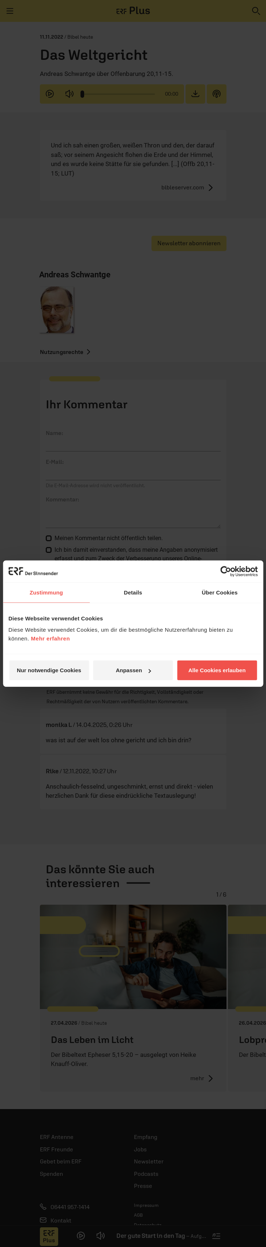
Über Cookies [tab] (220, 592)
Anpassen (133, 670)
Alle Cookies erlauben (217, 670)
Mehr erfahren (50, 638)
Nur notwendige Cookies (49, 670)
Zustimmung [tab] (46, 592)
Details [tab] (133, 592)
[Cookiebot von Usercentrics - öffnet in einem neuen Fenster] (226, 571)
